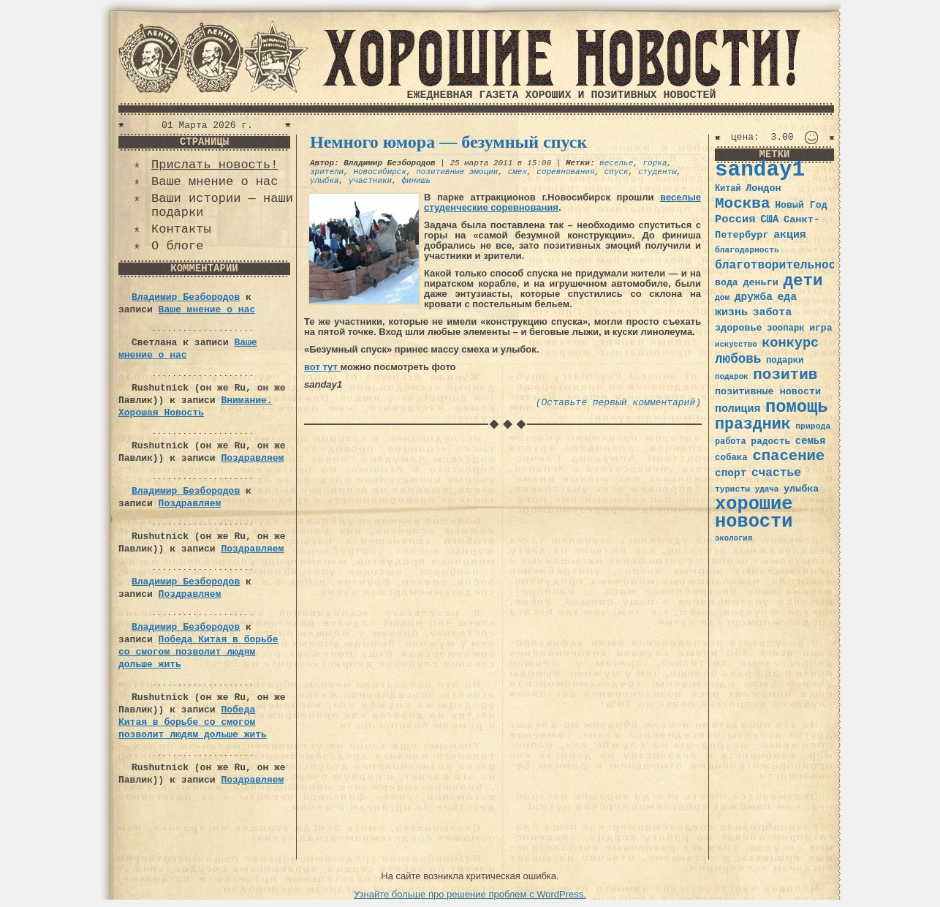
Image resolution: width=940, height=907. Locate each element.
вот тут (322, 366)
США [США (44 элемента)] (769, 219)
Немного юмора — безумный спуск (448, 141)
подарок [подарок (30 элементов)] (731, 376)
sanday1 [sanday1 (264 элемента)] (760, 170)
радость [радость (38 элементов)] (770, 441)
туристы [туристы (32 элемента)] (732, 489)
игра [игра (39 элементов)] (820, 328)
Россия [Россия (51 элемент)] (735, 219)
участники (370, 180)
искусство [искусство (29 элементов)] (736, 344)
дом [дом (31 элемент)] (722, 297)
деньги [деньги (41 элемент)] (760, 282)
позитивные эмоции (457, 172)
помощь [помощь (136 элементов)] (796, 407)
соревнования (565, 172)
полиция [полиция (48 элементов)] (737, 409)
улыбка (324, 180)
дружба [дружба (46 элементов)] (754, 297)
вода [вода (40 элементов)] (726, 282)
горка (655, 163)
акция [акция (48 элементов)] (789, 235)
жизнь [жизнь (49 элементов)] (731, 312)
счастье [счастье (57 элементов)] (776, 473)
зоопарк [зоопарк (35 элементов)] (785, 328)
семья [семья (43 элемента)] (810, 441)
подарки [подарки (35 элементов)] (784, 360)
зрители (327, 172)
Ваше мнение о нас (214, 182)
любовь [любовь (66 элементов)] (738, 359)
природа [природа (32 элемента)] (812, 426)
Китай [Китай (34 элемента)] (728, 189)
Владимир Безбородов (186, 297)
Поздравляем (252, 458)
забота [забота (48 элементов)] (772, 312)
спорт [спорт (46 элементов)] (730, 473)
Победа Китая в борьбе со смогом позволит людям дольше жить (198, 652)
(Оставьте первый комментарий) (618, 402)
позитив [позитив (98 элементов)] (785, 374)
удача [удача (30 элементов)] (767, 489)
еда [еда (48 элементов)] (787, 297)
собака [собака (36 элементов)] (731, 458)
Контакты (181, 229)
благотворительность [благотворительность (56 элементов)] (782, 265)
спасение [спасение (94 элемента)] (788, 456)
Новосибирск (379, 172)
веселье (616, 163)
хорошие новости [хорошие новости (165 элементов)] (754, 513)
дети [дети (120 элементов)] (802, 280)
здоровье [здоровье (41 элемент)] (738, 328)
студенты (657, 172)
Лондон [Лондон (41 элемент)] (763, 188)
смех (517, 172)
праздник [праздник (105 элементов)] (753, 424)
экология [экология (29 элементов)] (733, 538)
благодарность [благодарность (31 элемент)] (747, 250)
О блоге (177, 246)
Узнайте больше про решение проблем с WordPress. (470, 894)
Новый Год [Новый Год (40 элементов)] (801, 205)
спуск (616, 172)
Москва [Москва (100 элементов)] (742, 203)
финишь (416, 180)
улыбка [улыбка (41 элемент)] (801, 488)
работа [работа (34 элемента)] (730, 442)
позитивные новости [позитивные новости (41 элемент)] (768, 391)
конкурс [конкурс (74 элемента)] (790, 343)
